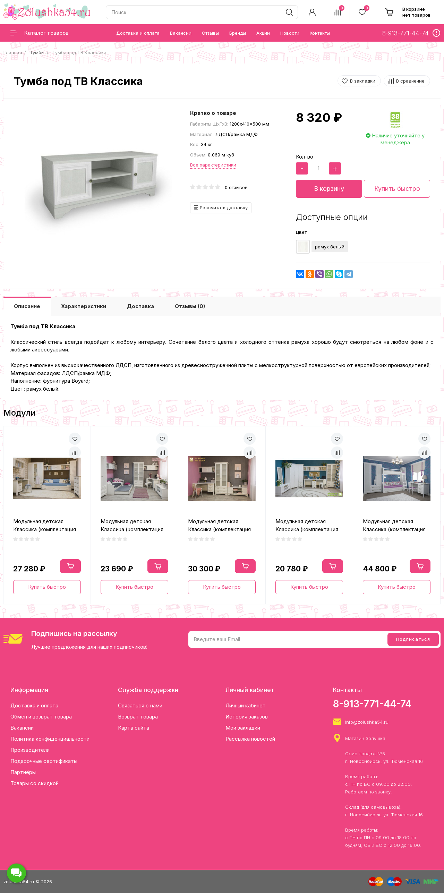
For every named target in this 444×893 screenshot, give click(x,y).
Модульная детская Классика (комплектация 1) (44, 525)
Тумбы (37, 52)
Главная (12, 52)
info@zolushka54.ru (366, 722)
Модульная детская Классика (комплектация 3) (219, 525)
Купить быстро (397, 188)
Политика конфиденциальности (49, 738)
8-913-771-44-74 (372, 704)
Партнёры (23, 772)
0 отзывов (236, 187)
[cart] (408, 12)
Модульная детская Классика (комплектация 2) (132, 525)
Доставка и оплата (34, 705)
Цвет (301, 232)
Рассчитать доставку (221, 207)
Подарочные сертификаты (43, 761)
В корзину (329, 188)
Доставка (140, 306)
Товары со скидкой (34, 783)
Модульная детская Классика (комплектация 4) (306, 525)
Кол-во (304, 156)
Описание (27, 306)
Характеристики (83, 306)
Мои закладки (242, 727)
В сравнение (410, 81)
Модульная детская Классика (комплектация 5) (394, 525)
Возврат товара (138, 716)
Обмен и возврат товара (41, 716)
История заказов (246, 716)
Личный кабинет (245, 705)
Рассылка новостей (250, 738)
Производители (30, 750)
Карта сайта (133, 727)
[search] (289, 12)
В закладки (362, 81)
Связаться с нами (140, 705)
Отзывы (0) (190, 306)
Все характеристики (213, 165)
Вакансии (22, 727)
